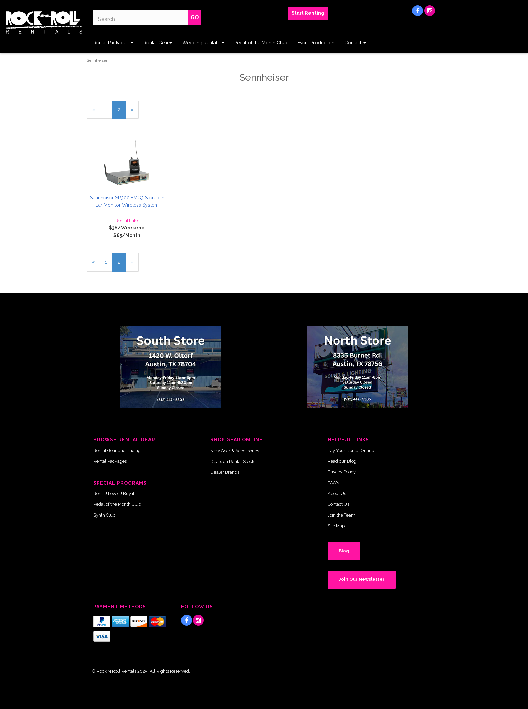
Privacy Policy (342, 471)
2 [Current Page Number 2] (122, 112)
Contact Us (338, 504)
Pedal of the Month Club (260, 42)
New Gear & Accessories (234, 450)
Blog (344, 550)
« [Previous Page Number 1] (96, 112)
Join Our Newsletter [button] (362, 579)
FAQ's (333, 482)
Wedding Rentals (203, 42)
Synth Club (104, 515)
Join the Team (341, 515)
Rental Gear (157, 42)
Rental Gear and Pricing (117, 450)
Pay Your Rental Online (351, 450)
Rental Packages (113, 42)
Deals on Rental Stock (232, 461)
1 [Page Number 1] (108, 109)
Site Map (336, 525)
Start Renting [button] (308, 13)
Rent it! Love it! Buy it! (114, 493)
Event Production (315, 42)
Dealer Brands (224, 472)
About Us (337, 493)
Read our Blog (342, 461)
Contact (355, 42)
